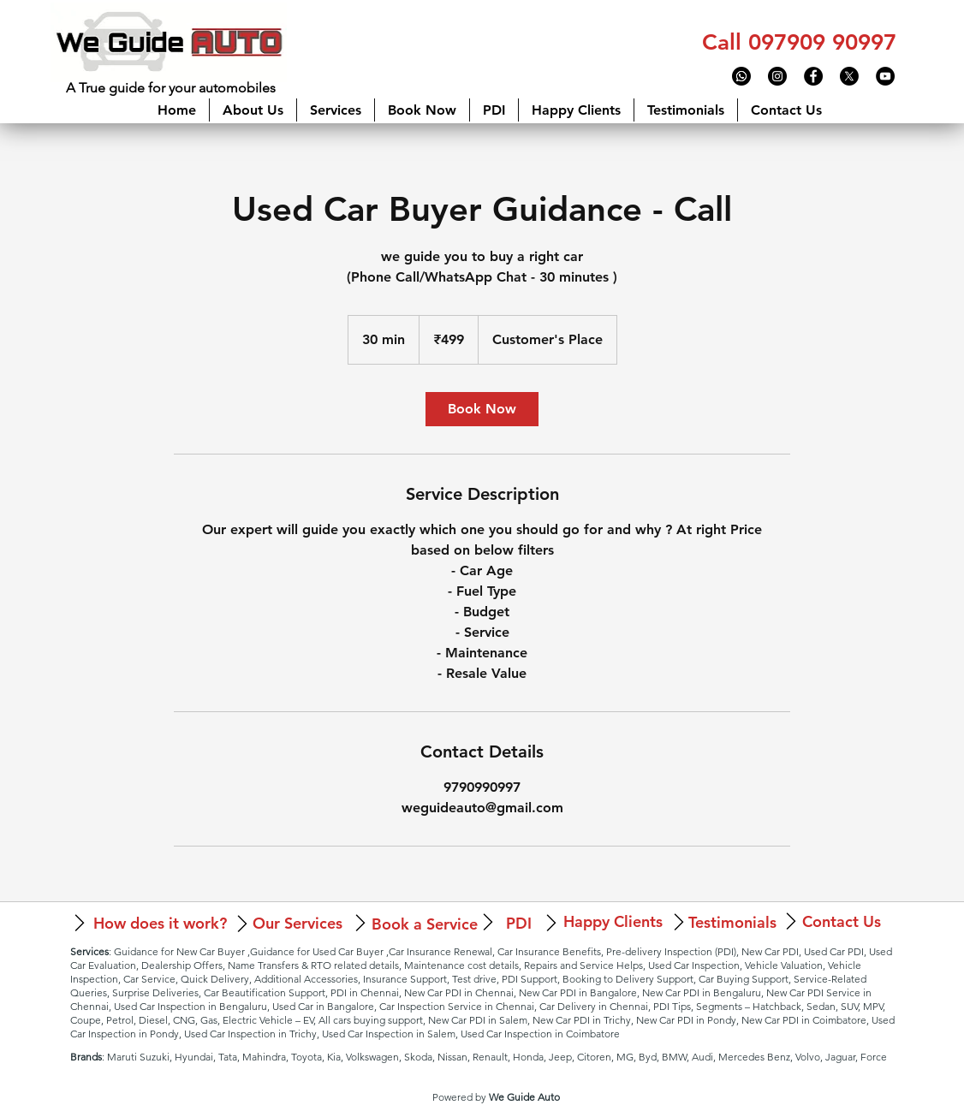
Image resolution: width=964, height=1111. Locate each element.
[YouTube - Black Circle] (885, 76)
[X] (849, 76)
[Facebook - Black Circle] (813, 76)
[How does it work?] (159, 923)
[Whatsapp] (741, 76)
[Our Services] (297, 923)
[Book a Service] (425, 923)
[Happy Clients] (613, 921)
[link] (482, 409)
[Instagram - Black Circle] (777, 76)
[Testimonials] (732, 921)
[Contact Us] (841, 921)
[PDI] (518, 923)
